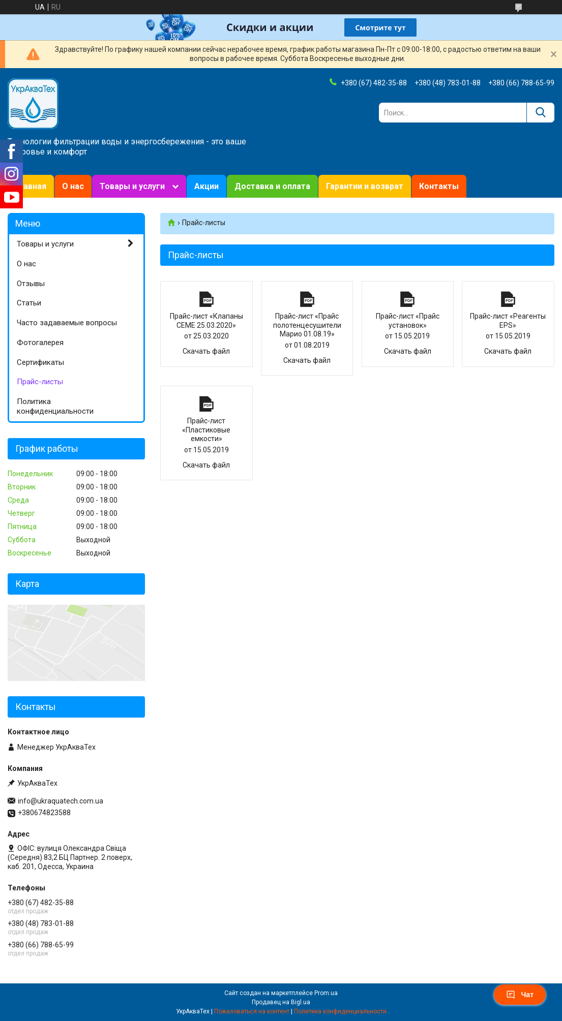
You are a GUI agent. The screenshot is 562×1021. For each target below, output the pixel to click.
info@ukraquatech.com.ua (60, 801)
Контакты (439, 186)
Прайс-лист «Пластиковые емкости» (206, 404)
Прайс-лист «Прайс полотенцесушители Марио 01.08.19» (307, 299)
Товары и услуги (132, 186)
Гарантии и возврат (364, 186)
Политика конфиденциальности (55, 406)
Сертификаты (40, 362)
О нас (73, 186)
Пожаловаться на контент (251, 1011)
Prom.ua (326, 993)
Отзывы (31, 283)
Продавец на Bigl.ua (281, 1002)
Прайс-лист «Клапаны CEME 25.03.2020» (206, 299)
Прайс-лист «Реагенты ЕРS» (508, 299)
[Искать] (540, 112)
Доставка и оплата (272, 186)
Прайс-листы (40, 381)
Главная (30, 186)
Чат (520, 994)
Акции (206, 186)
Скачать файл (206, 351)
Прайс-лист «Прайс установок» (408, 299)
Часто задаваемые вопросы (67, 322)
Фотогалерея (40, 342)
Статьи (29, 302)
